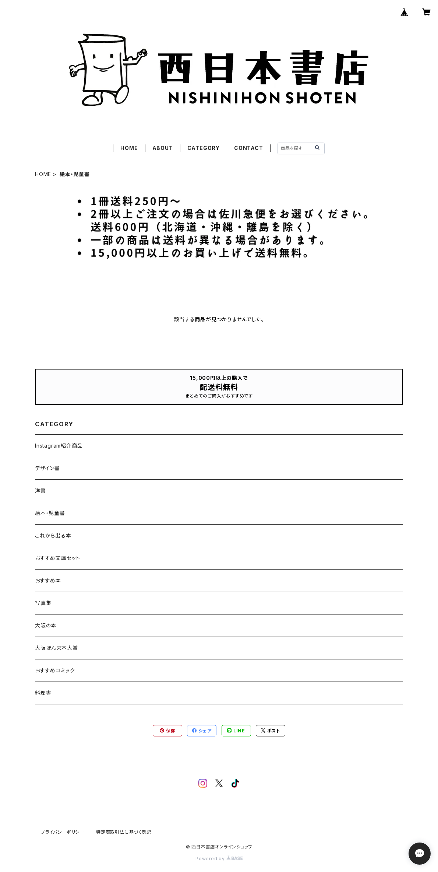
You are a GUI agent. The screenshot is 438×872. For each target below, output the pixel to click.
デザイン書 (47, 468)
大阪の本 (45, 625)
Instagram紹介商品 (58, 445)
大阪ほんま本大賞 (56, 648)
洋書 (40, 490)
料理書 (43, 693)
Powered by (219, 858)
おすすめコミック (55, 670)
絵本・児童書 (50, 513)
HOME (129, 148)
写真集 (43, 603)
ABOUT (162, 148)
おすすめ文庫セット (57, 558)
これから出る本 (53, 535)
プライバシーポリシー (62, 832)
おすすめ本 (48, 580)
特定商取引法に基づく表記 (123, 832)
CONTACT (248, 148)
